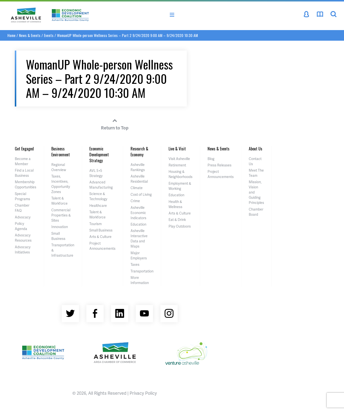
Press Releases (219, 165)
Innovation (59, 226)
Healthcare (98, 205)
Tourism (95, 223)
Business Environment (60, 152)
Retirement (177, 165)
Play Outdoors (180, 226)
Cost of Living (141, 194)
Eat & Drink (177, 219)
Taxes (135, 264)
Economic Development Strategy (99, 154)
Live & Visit (177, 149)
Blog (211, 158)
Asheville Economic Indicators (138, 212)
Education (138, 224)
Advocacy (23, 217)
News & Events (29, 35)
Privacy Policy (143, 393)
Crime (135, 200)
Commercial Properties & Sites (61, 215)
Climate (137, 187)
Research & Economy (139, 152)
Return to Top (115, 123)
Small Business (101, 230)
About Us (255, 149)
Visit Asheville (179, 158)
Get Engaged (24, 149)
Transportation (142, 271)
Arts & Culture (100, 236)
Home (11, 35)
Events (49, 35)
